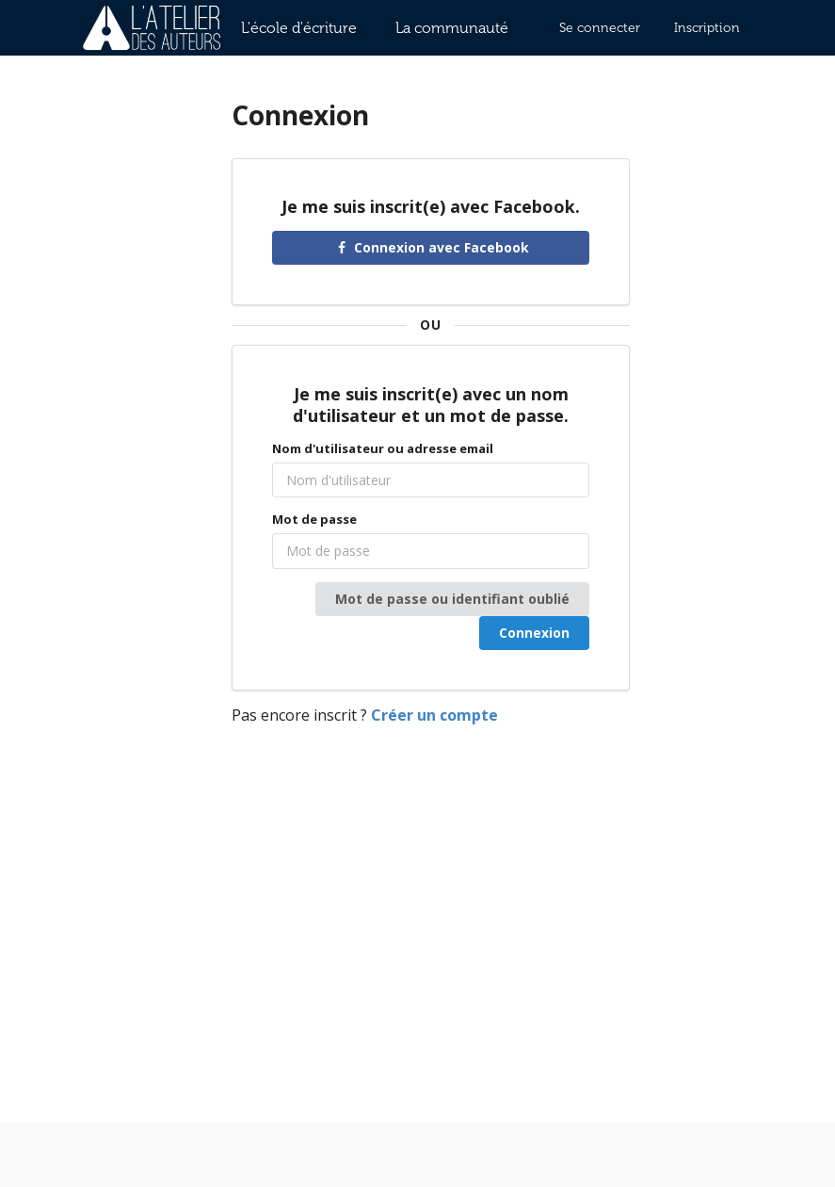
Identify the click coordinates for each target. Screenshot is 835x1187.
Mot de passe (314, 519)
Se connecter (599, 28)
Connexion (534, 633)
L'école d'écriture (299, 28)
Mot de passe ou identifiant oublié (452, 599)
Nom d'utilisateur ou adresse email (382, 448)
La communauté (451, 28)
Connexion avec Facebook (431, 247)
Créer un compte (434, 715)
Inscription (707, 28)
